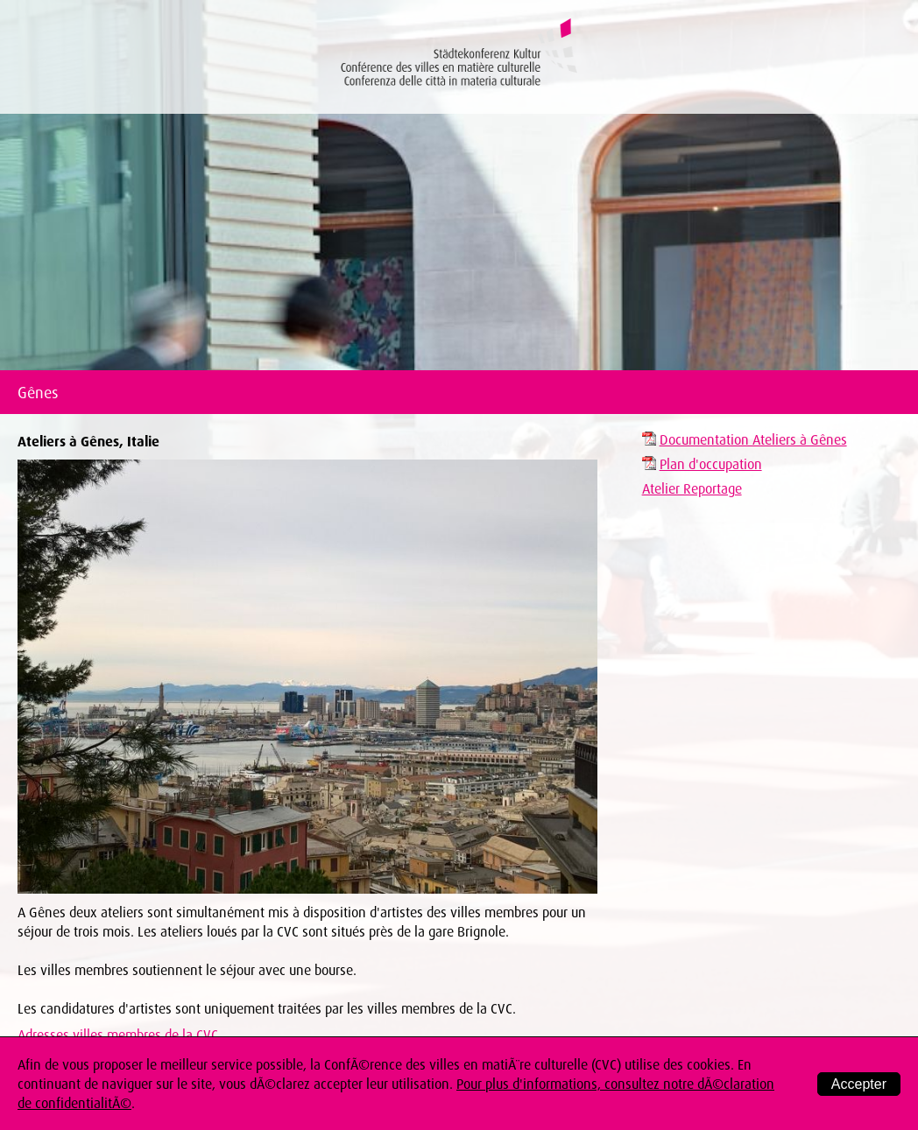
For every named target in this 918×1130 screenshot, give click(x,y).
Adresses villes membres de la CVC (118, 1034)
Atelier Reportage (692, 488)
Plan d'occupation (711, 464)
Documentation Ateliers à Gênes (753, 439)
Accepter (858, 1084)
